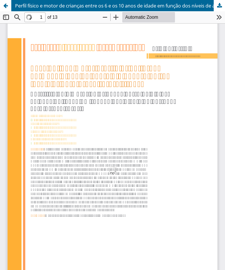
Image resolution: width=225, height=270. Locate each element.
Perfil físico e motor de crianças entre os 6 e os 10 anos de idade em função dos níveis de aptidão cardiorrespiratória (120, 5)
